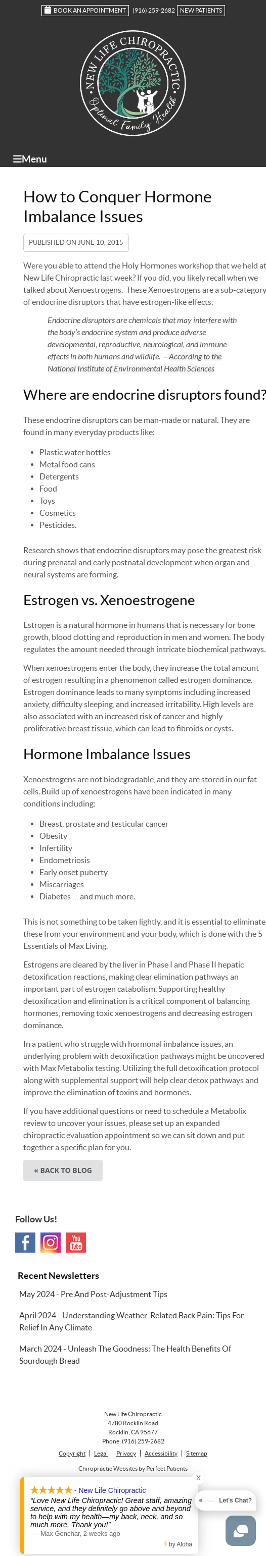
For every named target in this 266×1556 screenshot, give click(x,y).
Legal (101, 1453)
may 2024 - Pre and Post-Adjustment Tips (93, 1294)
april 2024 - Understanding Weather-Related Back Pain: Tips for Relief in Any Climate (131, 1321)
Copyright (72, 1453)
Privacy (126, 1453)
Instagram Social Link (50, 1242)
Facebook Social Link (25, 1242)
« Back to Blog (63, 1170)
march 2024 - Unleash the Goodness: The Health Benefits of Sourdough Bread (125, 1354)
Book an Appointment (85, 10)
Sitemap (196, 1453)
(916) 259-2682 (153, 10)
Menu (30, 159)
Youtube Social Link (76, 1242)
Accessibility (161, 1453)
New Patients (201, 10)
